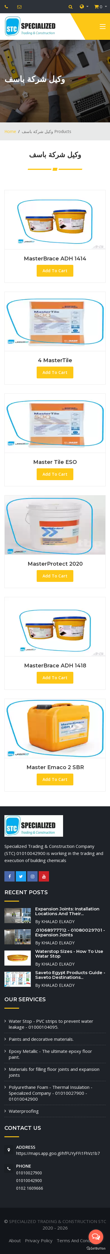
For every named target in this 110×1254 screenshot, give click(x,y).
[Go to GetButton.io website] (96, 1248)
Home (10, 131)
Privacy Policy (39, 1240)
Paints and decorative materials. (41, 1039)
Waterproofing (24, 1111)
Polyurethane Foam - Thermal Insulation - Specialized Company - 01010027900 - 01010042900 (50, 1093)
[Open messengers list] (96, 1237)
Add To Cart (55, 270)
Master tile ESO (55, 462)
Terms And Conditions (79, 1240)
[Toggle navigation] (103, 27)
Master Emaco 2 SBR (55, 767)
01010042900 (29, 1180)
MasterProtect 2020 (55, 564)
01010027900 (29, 1173)
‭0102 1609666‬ (29, 1188)
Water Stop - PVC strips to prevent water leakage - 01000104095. (51, 1024)
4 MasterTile (55, 360)
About (15, 1240)
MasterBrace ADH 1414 (55, 258)
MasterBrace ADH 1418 (55, 665)
